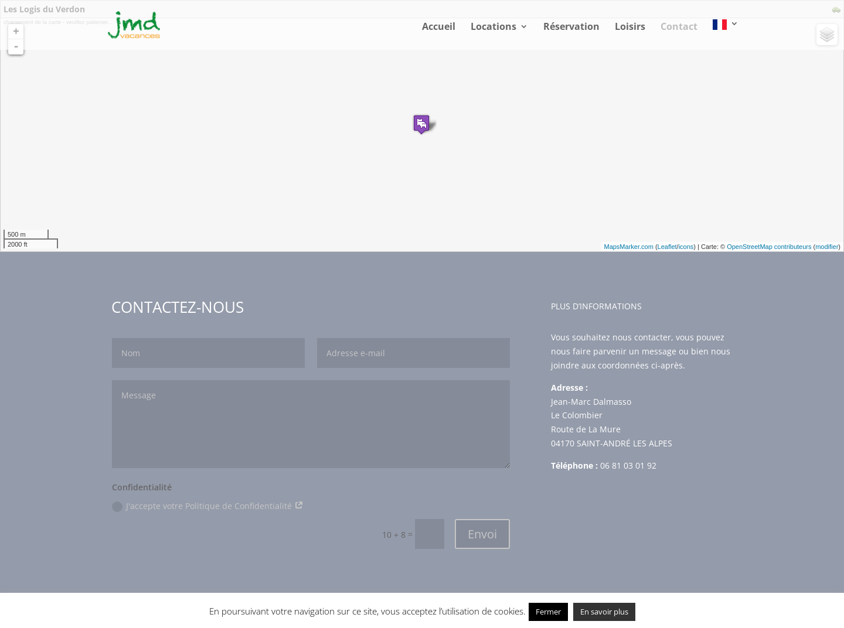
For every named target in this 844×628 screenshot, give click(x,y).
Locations (493, 27)
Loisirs (630, 27)
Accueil (438, 27)
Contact (679, 27)
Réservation (571, 27)
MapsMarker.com (628, 246)
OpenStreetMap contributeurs (769, 246)
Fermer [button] (548, 611)
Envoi (482, 534)
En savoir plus (604, 611)
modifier (826, 246)
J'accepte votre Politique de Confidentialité (208, 506)
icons (686, 246)
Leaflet (667, 246)
